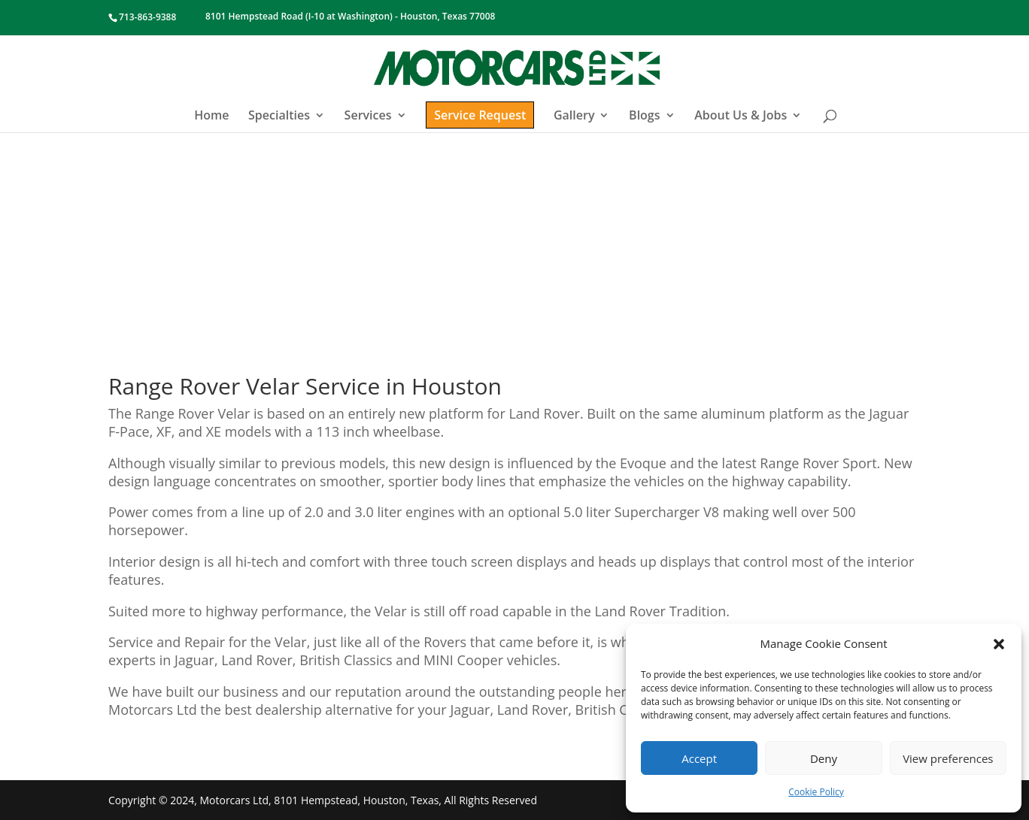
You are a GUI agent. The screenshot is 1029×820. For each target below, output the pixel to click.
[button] (998, 644)
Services (368, 116)
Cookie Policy (815, 791)
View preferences (948, 758)
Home (211, 116)
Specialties (279, 116)
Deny (823, 758)
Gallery (574, 116)
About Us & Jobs (740, 116)
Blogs (644, 116)
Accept (699, 758)
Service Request (480, 115)
